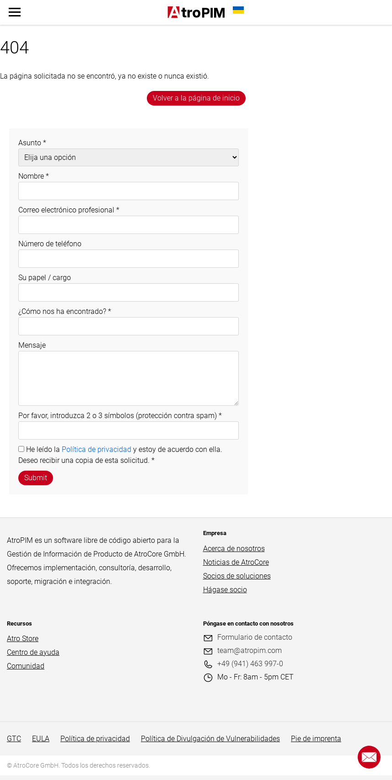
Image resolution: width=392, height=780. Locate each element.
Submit (35, 477)
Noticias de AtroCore (236, 562)
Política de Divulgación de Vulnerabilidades (210, 738)
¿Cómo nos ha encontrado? (64, 311)
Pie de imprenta (316, 738)
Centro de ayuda (33, 652)
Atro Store (22, 638)
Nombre (33, 176)
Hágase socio (225, 589)
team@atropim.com (249, 650)
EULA (40, 738)
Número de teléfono (49, 243)
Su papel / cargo (44, 277)
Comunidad (25, 666)
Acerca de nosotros (234, 548)
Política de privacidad (96, 449)
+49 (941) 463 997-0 (250, 663)
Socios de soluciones (237, 576)
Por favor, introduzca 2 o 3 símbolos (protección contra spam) (120, 415)
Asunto (32, 142)
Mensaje (32, 345)
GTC (14, 738)
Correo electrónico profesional (68, 210)
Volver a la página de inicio (196, 98)
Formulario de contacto (254, 637)
